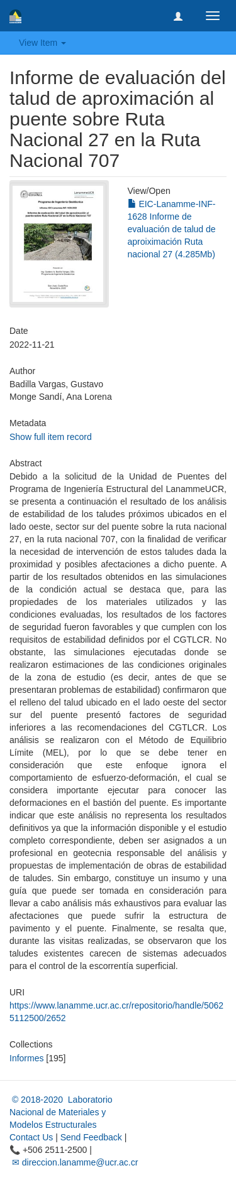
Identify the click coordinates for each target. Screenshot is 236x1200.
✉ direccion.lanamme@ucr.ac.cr (73, 1162)
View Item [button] (42, 43)
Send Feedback (91, 1137)
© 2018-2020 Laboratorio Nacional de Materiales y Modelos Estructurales (61, 1112)
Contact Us (31, 1137)
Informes (26, 1058)
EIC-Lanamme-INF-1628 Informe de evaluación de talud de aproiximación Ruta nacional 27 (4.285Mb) (172, 229)
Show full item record (50, 437)
